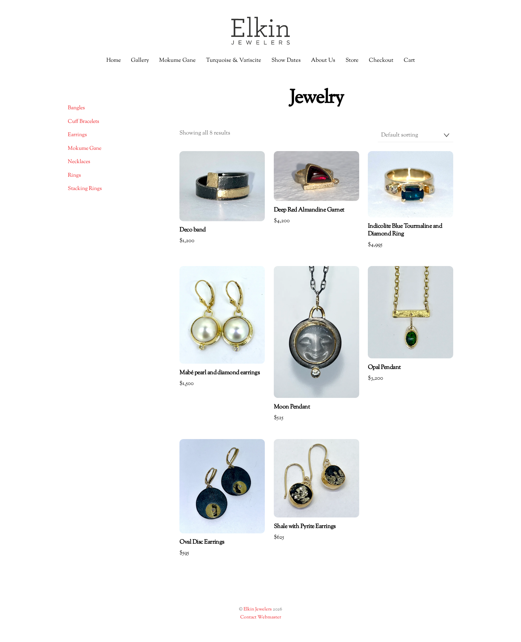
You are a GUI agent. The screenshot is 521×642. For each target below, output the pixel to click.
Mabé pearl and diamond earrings (219, 373)
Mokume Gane (177, 60)
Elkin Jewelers (258, 609)
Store (352, 60)
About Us (323, 60)
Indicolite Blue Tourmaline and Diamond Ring (405, 230)
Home (113, 60)
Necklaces (79, 162)
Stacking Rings (85, 189)
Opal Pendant (384, 368)
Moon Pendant (292, 407)
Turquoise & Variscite (233, 60)
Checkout (381, 60)
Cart (409, 60)
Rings (74, 175)
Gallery (140, 60)
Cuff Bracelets (83, 122)
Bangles (76, 108)
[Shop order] (415, 135)
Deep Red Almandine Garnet (309, 210)
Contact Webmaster (260, 617)
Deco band (192, 230)
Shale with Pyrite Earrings (305, 527)
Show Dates (286, 60)
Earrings (77, 135)
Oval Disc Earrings (201, 542)
